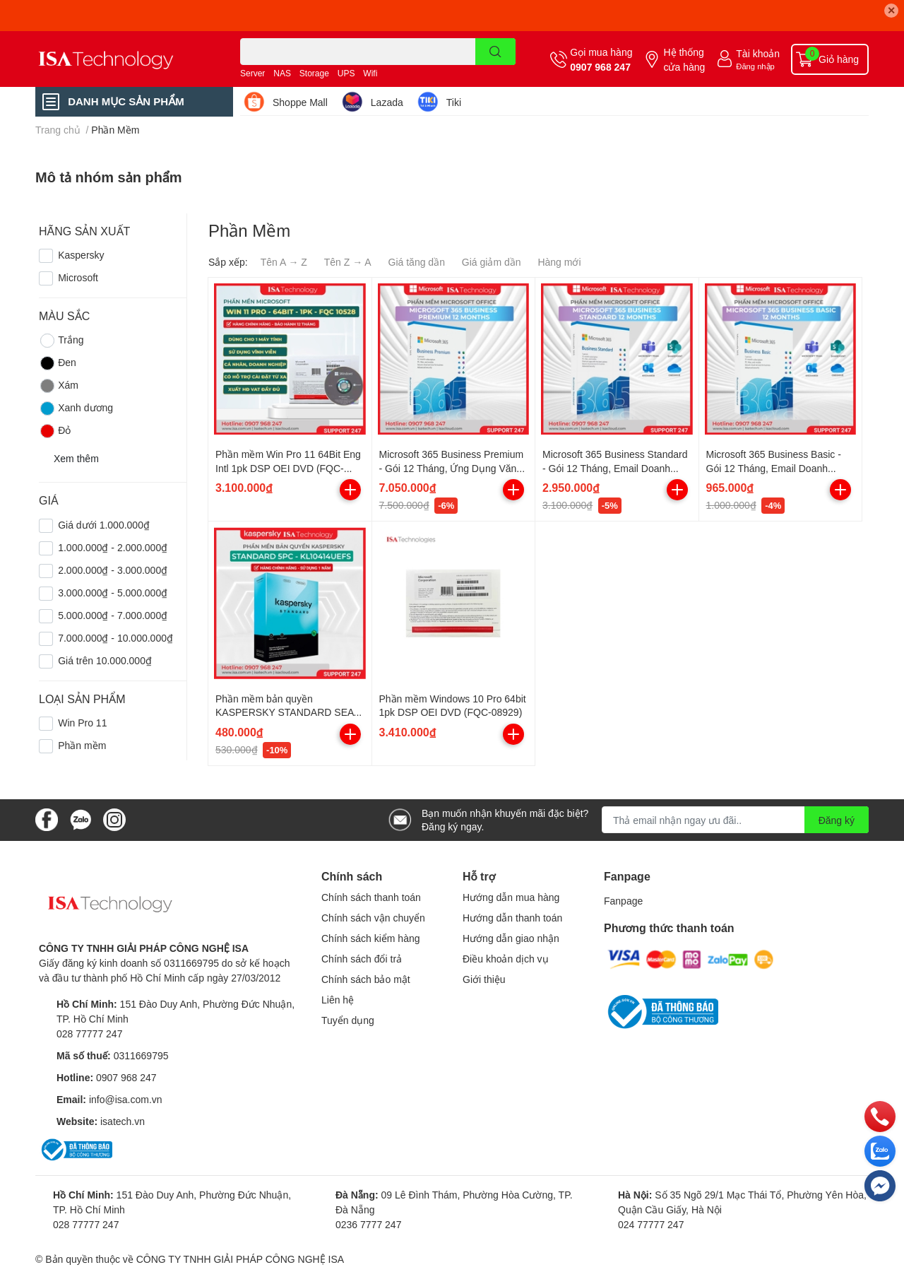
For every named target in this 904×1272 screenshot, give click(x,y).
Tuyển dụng (347, 1020)
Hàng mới (559, 262)
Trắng (61, 340)
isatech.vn (122, 1121)
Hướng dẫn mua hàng (511, 897)
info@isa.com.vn (125, 1099)
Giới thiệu (484, 979)
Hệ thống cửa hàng (684, 59)
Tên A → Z (284, 262)
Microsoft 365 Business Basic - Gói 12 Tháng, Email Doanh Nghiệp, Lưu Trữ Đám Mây (773, 468)
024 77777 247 (651, 1224)
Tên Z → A (347, 262)
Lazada (387, 102)
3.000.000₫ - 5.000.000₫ (112, 593)
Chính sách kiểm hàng (370, 938)
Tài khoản (758, 53)
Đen (57, 363)
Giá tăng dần (416, 262)
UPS (346, 73)
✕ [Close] (891, 10)
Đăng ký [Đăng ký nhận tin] (837, 820)
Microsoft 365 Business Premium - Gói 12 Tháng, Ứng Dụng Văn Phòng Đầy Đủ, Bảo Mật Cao (451, 468)
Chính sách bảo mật (365, 979)
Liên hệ (337, 1000)
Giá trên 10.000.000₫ (105, 660)
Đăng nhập (755, 66)
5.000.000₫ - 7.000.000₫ (112, 615)
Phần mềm (82, 745)
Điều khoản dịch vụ (506, 959)
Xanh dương (76, 408)
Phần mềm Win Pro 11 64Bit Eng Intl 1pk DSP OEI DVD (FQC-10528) (288, 468)
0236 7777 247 (368, 1224)
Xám (58, 385)
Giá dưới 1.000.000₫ (104, 525)
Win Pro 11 (82, 723)
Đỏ (55, 431)
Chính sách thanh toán (371, 897)
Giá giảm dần (491, 262)
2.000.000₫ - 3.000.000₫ (112, 570)
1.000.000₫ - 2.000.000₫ (112, 547)
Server (252, 73)
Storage (314, 73)
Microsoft (78, 277)
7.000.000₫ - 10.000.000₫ (115, 638)
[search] (495, 51)
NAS (282, 73)
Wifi (370, 73)
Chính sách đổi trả (361, 959)
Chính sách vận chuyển (373, 918)
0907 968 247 (600, 67)
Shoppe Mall (300, 102)
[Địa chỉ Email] (735, 819)
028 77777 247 (89, 1033)
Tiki (453, 102)
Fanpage (623, 901)
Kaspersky (81, 255)
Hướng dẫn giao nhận (511, 938)
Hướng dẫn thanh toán (512, 918)
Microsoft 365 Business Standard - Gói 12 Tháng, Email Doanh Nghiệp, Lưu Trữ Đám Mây (614, 468)
